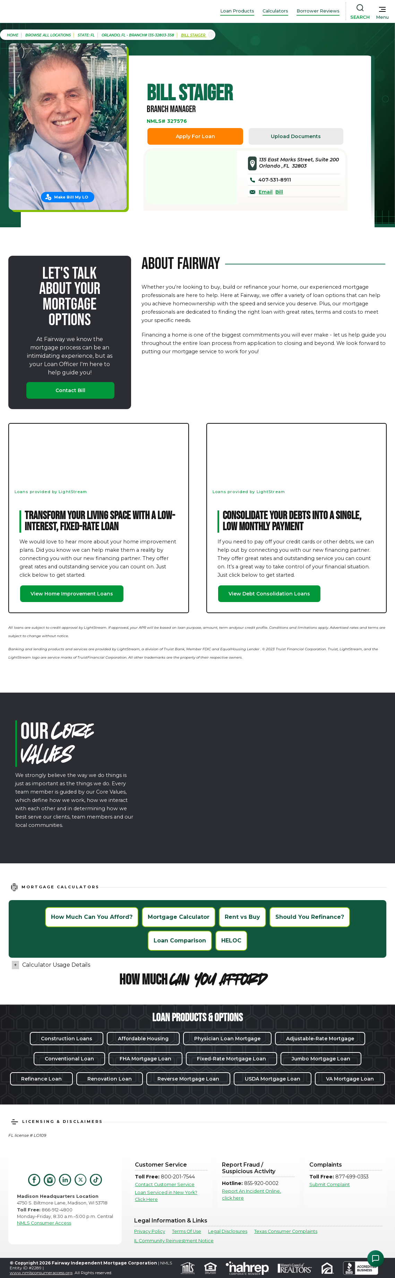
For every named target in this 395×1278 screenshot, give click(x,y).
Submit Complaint (329, 1184)
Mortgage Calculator (178, 917)
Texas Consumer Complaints (285, 1231)
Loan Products (237, 11)
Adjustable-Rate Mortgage (320, 1038)
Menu (382, 17)
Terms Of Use (186, 1231)
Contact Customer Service (165, 1184)
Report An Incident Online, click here (251, 1194)
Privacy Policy (149, 1231)
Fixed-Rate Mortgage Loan (231, 1059)
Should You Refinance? (309, 917)
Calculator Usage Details (56, 965)
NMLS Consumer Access (44, 1223)
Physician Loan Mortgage (227, 1038)
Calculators (275, 11)
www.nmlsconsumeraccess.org (41, 1272)
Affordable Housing (143, 1038)
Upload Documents (296, 136)
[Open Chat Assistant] (375, 1258)
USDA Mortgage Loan (272, 1079)
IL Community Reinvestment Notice (174, 1240)
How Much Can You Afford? (91, 917)
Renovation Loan (109, 1079)
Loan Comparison (180, 940)
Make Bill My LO (71, 197)
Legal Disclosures (227, 1231)
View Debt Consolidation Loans (269, 594)
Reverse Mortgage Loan (188, 1079)
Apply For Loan (195, 136)
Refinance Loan (41, 1079)
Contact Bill (70, 390)
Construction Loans (66, 1038)
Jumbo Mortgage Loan (321, 1059)
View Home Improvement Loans (72, 594)
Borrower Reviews (318, 11)
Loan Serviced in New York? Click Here (166, 1196)
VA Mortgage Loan (350, 1079)
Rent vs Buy (242, 917)
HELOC (231, 940)
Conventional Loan (69, 1059)
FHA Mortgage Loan (145, 1059)
